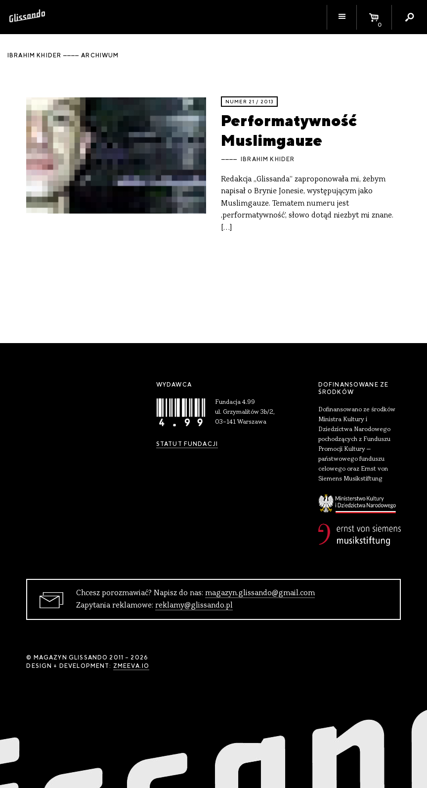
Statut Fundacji (187, 443)
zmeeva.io (131, 665)
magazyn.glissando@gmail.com (260, 593)
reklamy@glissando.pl (194, 606)
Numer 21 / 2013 (249, 101)
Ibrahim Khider (268, 159)
